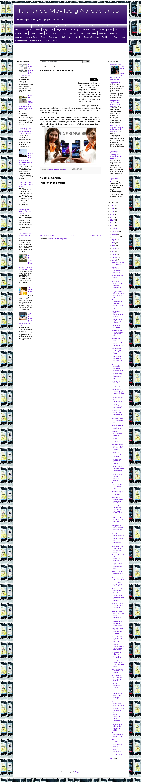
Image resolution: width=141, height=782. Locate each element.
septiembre (116, 237)
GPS (117, 30)
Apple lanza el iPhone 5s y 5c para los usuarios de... (117, 520)
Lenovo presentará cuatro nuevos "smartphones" (117, 751)
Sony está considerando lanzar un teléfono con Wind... (117, 435)
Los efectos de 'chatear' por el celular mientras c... (118, 392)
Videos (116, 37)
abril (113, 251)
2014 (112, 226)
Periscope (102, 33)
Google (37, 30)
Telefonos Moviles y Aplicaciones (68, 10)
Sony (70, 37)
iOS (25, 33)
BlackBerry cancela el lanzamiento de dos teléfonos (25, 235)
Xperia (55, 41)
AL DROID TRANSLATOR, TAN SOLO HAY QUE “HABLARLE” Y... (118, 510)
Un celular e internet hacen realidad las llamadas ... (117, 500)
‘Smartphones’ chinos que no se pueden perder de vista (117, 302)
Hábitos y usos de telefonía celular (118, 578)
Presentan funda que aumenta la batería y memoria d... (118, 598)
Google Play (74, 30)
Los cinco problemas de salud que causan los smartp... (117, 687)
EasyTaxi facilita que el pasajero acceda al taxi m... (118, 294)
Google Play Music (105, 30)
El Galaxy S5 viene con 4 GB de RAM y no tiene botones (118, 647)
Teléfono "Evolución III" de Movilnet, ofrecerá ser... (117, 269)
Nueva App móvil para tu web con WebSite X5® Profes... (118, 447)
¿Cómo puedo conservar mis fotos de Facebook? (116, 156)
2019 (112, 211)
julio (113, 243)
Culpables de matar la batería (118, 535)
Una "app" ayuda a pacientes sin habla (117, 420)
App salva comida (30, 290)
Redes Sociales (115, 64)
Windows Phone (21, 41)
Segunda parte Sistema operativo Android (25, 211)
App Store (57, 26)
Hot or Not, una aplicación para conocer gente (117, 573)
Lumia (54, 33)
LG (47, 33)
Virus (123, 37)
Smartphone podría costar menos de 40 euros (117, 413)
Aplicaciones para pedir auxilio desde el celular (26, 184)
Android (36, 26)
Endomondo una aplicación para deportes (117, 321)
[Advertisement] (70, 51)
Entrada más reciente (47, 235)
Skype (43, 37)
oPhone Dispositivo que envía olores (117, 405)
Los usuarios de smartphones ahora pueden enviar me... (117, 638)
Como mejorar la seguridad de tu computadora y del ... (118, 469)
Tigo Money (106, 37)
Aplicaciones (46, 26)
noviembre (115, 231)
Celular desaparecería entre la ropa (117, 734)
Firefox (17, 30)
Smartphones (53, 37)
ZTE (62, 41)
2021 (112, 205)
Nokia (81, 33)
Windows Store (35, 41)
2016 (112, 220)
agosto (114, 240)
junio (114, 245)
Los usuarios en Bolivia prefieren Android (117, 477)
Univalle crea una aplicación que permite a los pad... (117, 549)
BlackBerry (92, 26)
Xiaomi (46, 41)
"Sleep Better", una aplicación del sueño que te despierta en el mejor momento (25, 130)
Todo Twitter (114, 178)
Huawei (18, 33)
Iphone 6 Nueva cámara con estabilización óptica (117, 565)
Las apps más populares (116, 326)
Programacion (115, 101)
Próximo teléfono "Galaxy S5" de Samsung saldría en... (117, 606)
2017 (112, 217)
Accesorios (19, 26)
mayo (114, 248)
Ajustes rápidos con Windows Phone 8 (117, 584)
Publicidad (113, 33)
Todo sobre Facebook (114, 152)
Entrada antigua (95, 235)
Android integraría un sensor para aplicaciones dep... (117, 332)
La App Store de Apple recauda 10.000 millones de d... (118, 663)
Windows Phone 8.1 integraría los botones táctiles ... (117, 678)
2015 (112, 223)
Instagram (115, 441)
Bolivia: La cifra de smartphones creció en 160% (118, 703)
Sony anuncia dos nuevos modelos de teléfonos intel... (118, 541)
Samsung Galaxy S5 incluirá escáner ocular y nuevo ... (117, 630)
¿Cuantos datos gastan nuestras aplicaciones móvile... (118, 375)
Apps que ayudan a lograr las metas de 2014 (117, 427)
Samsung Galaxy (32, 37)
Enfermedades (104, 26)
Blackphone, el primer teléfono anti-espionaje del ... (117, 528)
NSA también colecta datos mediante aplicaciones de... (117, 285)
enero (114, 260)
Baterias (81, 26)
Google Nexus (61, 30)
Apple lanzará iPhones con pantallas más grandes (117, 359)
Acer (28, 26)
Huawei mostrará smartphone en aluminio (117, 670)
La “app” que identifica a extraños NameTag (116, 383)
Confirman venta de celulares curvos (117, 590)
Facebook (115, 464)
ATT (73, 26)
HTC (123, 30)
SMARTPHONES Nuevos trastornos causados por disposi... (117, 742)
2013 (112, 759)
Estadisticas (117, 26)
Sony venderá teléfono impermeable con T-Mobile (117, 655)
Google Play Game (88, 30)
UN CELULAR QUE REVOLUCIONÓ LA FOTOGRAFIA (117, 342)
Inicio (72, 235)
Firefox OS (27, 30)
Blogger (77, 772)
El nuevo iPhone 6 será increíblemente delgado (118, 557)
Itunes (41, 33)
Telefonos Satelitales (91, 37)
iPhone (32, 33)
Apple (67, 26)
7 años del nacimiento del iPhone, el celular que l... (117, 622)
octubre (114, 234)
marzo (114, 254)
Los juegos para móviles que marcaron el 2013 (117, 727)
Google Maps (48, 30)
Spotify (78, 37)
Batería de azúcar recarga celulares (117, 277)
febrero (114, 257)
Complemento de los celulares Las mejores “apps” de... (117, 485)
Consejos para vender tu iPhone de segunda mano (117, 367)
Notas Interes (91, 33)
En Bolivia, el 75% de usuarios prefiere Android (118, 710)
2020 (112, 208)
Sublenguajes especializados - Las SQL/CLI (116, 104)
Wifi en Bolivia (115, 126)
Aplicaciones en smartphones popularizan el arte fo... (117, 351)
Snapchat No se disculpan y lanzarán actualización (117, 696)
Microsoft (63, 33)
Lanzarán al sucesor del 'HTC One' (116, 454)
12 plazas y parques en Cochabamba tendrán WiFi (116, 129)
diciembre (115, 228)
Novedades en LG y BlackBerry (118, 263)
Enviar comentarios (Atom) (58, 239)
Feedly (114, 308)
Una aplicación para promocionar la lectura (117, 313)
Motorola (72, 33)
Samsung (18, 37)
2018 (112, 214)
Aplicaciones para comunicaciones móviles (117, 493)
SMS (63, 37)
